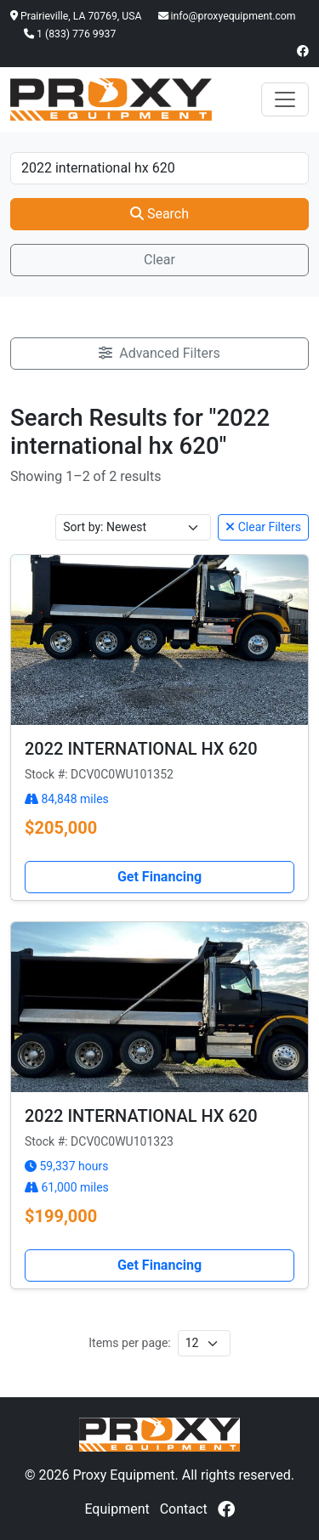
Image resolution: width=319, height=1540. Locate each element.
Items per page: (129, 1343)
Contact (184, 1509)
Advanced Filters (159, 353)
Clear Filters (263, 527)
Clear (159, 260)
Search (159, 214)
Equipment (116, 1509)
